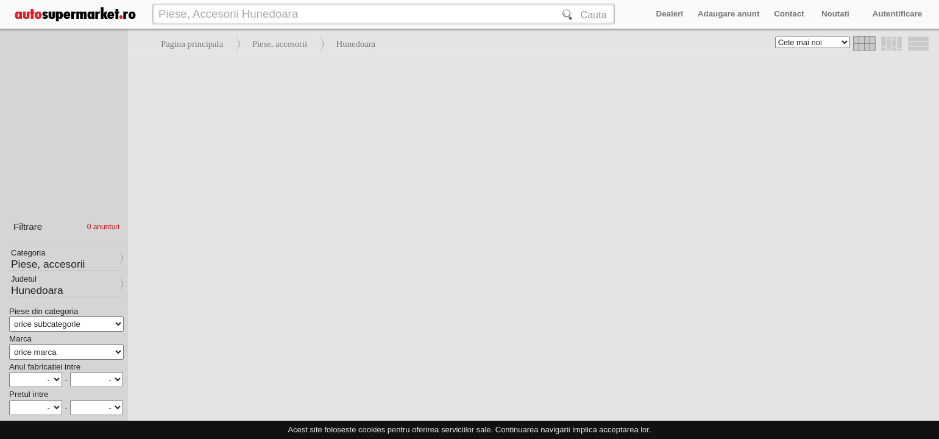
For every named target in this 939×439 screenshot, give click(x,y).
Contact (789, 13)
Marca (20, 338)
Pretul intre (28, 394)
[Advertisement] (530, 146)
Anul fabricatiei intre (44, 366)
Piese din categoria (43, 311)
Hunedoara (355, 44)
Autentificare (897, 13)
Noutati (835, 13)
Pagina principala (192, 44)
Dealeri (669, 13)
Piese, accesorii (279, 44)
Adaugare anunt (728, 13)
